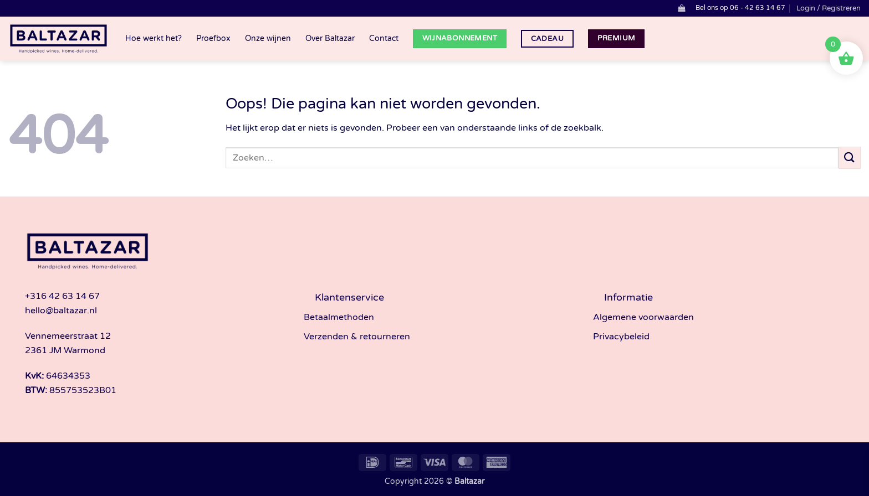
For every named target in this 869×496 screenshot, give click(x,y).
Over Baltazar (330, 38)
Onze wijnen (268, 38)
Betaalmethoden (339, 317)
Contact (383, 38)
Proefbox (213, 38)
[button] (681, 8)
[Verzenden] (850, 157)
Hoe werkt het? (153, 38)
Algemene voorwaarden (643, 317)
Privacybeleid (621, 336)
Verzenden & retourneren (357, 336)
